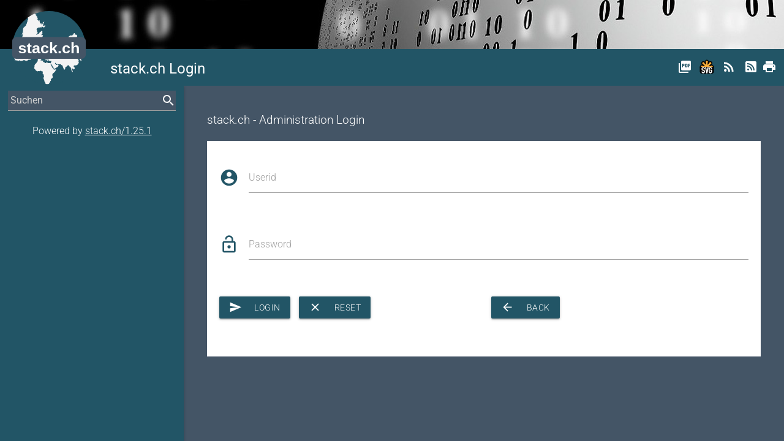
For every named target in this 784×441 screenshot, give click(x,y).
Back (525, 307)
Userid (262, 177)
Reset (335, 307)
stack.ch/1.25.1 (118, 131)
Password (270, 244)
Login (255, 307)
